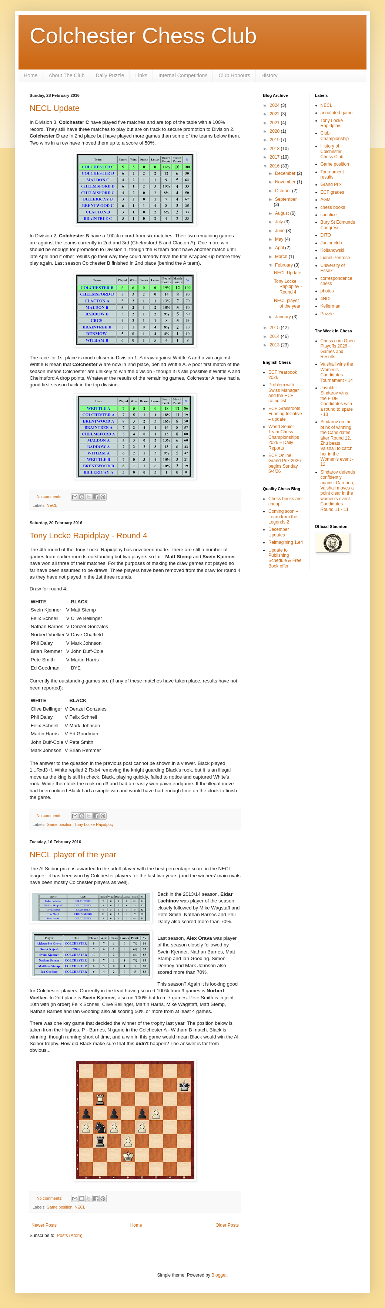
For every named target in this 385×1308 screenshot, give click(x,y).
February (284, 265)
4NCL (326, 298)
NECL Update (55, 108)
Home (30, 75)
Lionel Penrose (335, 257)
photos (327, 291)
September (286, 199)
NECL (52, 505)
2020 (275, 131)
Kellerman (331, 306)
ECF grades (332, 192)
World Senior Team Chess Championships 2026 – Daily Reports (283, 437)
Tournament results (332, 174)
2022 (275, 113)
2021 (275, 122)
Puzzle (327, 313)
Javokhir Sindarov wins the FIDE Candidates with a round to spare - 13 (337, 401)
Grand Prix (331, 184)
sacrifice (329, 214)
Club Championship (335, 136)
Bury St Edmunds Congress (338, 225)
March (282, 256)
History (269, 75)
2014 (275, 336)
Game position (60, 824)
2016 (275, 166)
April (280, 247)
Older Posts (227, 1225)
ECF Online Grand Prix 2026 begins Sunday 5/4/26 (284, 463)
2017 (275, 157)
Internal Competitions (182, 75)
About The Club (66, 75)
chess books (333, 207)
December (286, 173)
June (280, 230)
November (286, 181)
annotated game (337, 112)
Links (141, 75)
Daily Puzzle (110, 75)
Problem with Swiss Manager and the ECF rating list (283, 392)
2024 (275, 105)
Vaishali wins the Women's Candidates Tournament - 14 (337, 372)
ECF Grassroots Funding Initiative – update (285, 414)
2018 (275, 148)
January (283, 316)
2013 (275, 345)
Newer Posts (44, 1225)
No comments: (50, 496)
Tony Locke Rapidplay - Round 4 (88, 535)
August (282, 213)
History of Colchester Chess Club (332, 151)
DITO (326, 235)
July (279, 221)
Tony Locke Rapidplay (94, 824)
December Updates (278, 532)
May (280, 239)
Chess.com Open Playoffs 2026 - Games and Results (338, 348)
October (283, 190)
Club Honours (234, 75)
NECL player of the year (73, 854)
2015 (275, 327)
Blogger (219, 1275)
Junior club (331, 242)
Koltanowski (332, 250)
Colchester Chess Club (143, 35)
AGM (326, 199)
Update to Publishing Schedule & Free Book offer (284, 558)
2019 (275, 139)
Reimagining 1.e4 (285, 542)
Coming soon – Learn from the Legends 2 (283, 517)
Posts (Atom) (69, 1235)
